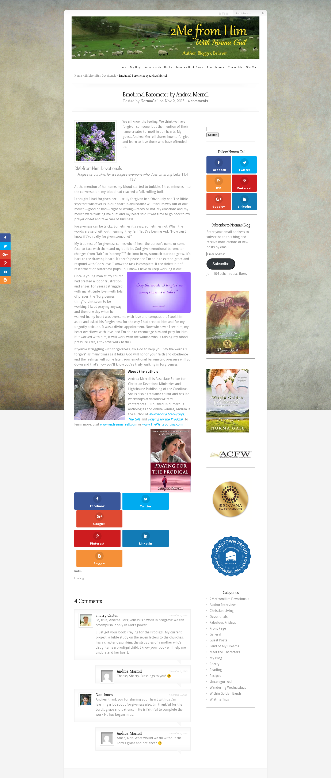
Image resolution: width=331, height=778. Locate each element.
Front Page (218, 628)
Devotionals (219, 617)
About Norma (215, 67)
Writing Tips (219, 699)
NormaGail (150, 101)
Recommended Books (158, 67)
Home (122, 67)
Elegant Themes (206, 750)
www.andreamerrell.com (118, 424)
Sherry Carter (107, 577)
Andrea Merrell (129, 633)
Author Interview (223, 605)
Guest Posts (218, 640)
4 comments (198, 101)
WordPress (248, 750)
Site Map (252, 67)
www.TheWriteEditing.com (162, 424)
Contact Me (235, 67)
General (215, 634)
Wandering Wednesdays (228, 688)
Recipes (215, 676)
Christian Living (222, 611)
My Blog (135, 67)
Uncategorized (221, 682)
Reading (216, 670)
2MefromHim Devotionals (100, 75)
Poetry (215, 664)
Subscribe (220, 264)
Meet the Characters (225, 652)
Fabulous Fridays (223, 623)
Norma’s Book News (189, 67)
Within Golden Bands (225, 693)
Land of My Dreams (224, 646)
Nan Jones (104, 657)
